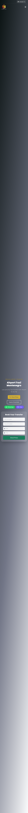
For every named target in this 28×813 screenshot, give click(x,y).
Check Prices (14, 397)
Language (21, 1)
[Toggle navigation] (25, 7)
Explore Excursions (14, 402)
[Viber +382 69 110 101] (20, 407)
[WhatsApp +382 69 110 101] (9, 407)
